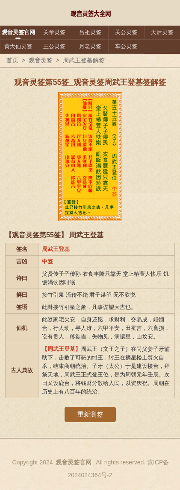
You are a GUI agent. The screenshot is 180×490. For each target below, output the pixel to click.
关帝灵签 (54, 32)
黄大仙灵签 (18, 46)
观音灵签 (41, 60)
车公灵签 (126, 46)
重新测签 (90, 414)
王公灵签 (54, 46)
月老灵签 (90, 46)
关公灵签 (126, 32)
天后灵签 (162, 32)
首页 (12, 60)
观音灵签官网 (18, 32)
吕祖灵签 (90, 32)
